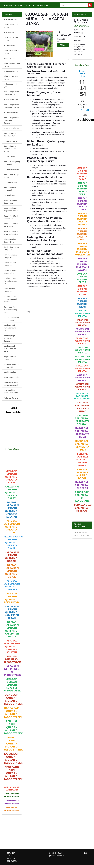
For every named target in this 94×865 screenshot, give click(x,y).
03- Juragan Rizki (10, 45)
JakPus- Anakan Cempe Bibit (10, 264)
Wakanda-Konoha (11, 398)
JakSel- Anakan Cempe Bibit (10, 271)
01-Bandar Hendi (10, 19)
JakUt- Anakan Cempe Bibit (9, 290)
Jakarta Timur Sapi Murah (11, 51)
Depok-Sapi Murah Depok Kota (11, 217)
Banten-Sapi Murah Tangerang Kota (11, 93)
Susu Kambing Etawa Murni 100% (11, 391)
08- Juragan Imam (11, 112)
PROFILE (18, 5)
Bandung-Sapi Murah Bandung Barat (10, 348)
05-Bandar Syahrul (11, 71)
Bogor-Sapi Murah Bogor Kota (11, 201)
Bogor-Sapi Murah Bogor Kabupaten (11, 209)
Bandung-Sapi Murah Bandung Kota (10, 327)
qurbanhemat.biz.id (56, 856)
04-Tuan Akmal (9, 58)
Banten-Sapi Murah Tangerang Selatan (11, 106)
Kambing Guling (10, 372)
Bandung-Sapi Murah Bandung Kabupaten (10, 338)
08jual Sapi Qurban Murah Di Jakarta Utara (82, 26)
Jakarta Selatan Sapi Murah (12, 64)
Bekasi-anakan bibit (12, 377)
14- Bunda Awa (9, 195)
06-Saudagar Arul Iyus (10, 85)
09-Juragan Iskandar (12, 128)
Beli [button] (62, 45)
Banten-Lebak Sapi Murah (11, 176)
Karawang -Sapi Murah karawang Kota (10, 309)
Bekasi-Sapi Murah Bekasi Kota (11, 225)
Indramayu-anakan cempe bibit (11, 365)
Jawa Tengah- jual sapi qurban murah (11, 383)
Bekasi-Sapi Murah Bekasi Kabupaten (11, 232)
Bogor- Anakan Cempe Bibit (10, 358)
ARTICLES (30, 5)
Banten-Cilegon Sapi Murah (10, 188)
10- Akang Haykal (10, 141)
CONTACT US (42, 5)
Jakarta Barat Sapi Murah (11, 26)
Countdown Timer (11, 449)
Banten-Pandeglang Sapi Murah (12, 163)
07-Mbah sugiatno (11, 100)
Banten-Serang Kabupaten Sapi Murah (10, 148)
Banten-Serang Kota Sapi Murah (10, 134)
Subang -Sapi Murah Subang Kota (11, 318)
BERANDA (7, 5)
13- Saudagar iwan (11, 182)
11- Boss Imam (9, 156)
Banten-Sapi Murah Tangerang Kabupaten (11, 120)
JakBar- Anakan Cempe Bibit (10, 240)
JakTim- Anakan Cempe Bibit (10, 256)
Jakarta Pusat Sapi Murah (11, 38)
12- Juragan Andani (11, 169)
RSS (85, 853)
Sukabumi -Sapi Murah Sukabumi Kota (10, 281)
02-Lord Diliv (9, 32)
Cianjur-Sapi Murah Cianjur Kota (11, 248)
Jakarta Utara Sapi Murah (11, 77)
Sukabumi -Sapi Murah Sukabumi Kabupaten (10, 299)
